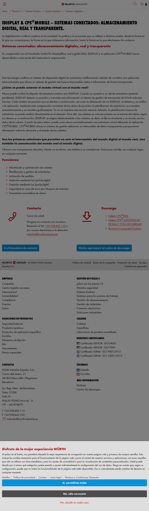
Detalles (6, 477)
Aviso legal (55, 477)
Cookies (43, 477)
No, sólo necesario (74, 494)
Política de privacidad (24, 477)
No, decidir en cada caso (74, 502)
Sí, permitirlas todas (74, 483)
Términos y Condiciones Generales (82, 477)
